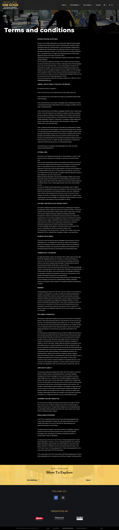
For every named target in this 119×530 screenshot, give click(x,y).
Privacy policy (55, 528)
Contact (98, 5)
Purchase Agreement (81, 528)
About (64, 5)
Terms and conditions (67, 528)
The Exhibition (75, 5)
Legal (48, 528)
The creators (88, 5)
